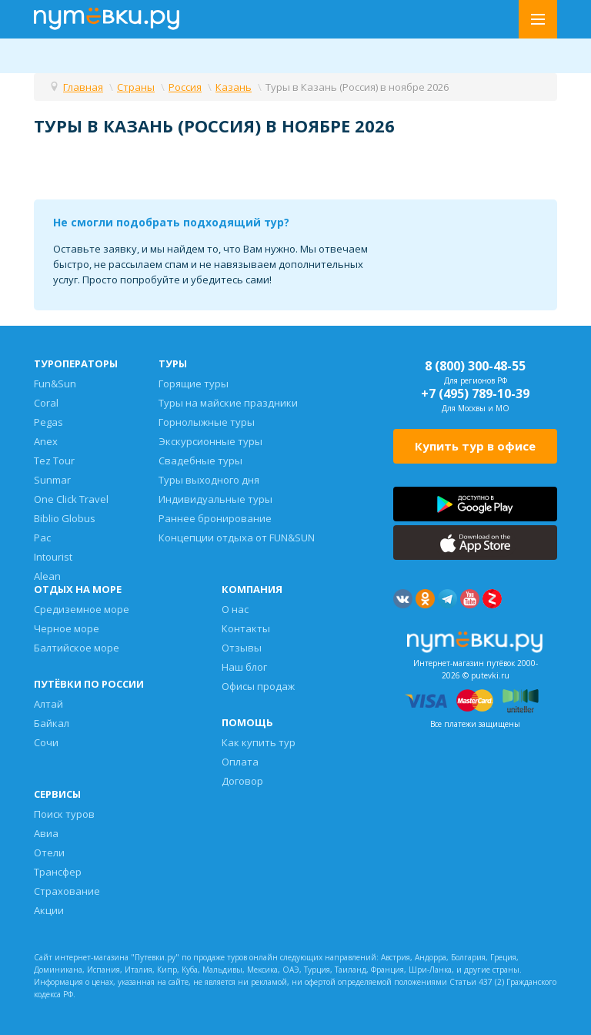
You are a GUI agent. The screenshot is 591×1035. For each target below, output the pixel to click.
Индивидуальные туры (215, 499)
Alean (47, 576)
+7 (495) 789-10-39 (475, 393)
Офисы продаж (258, 686)
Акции (49, 910)
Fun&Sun (55, 383)
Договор (242, 781)
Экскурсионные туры (210, 441)
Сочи (46, 742)
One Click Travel (71, 499)
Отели (49, 852)
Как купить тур (259, 742)
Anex (46, 441)
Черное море (66, 628)
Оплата (240, 762)
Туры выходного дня (209, 480)
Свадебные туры (200, 460)
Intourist (53, 557)
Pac (42, 537)
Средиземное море (81, 609)
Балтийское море (76, 648)
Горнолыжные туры (207, 422)
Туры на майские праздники (228, 403)
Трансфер (58, 872)
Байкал (51, 723)
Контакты (246, 628)
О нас (235, 609)
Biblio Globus (64, 518)
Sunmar (52, 480)
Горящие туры (194, 383)
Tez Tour (54, 460)
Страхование (67, 891)
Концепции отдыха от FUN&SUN (237, 537)
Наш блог (244, 667)
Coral (46, 403)
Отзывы (242, 648)
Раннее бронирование (215, 518)
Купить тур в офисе (475, 446)
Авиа (46, 833)
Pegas (48, 422)
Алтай (48, 704)
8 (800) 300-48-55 (475, 365)
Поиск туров (64, 814)
